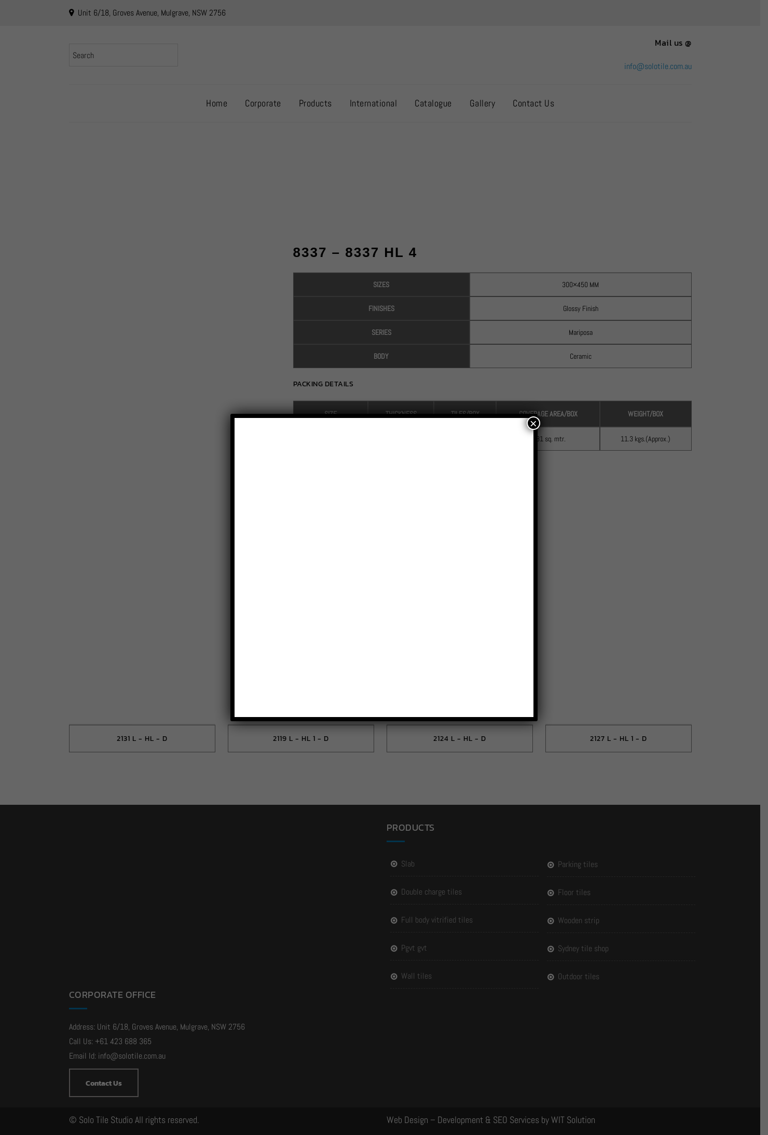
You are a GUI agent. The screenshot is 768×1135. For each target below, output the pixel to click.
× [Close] (534, 423)
